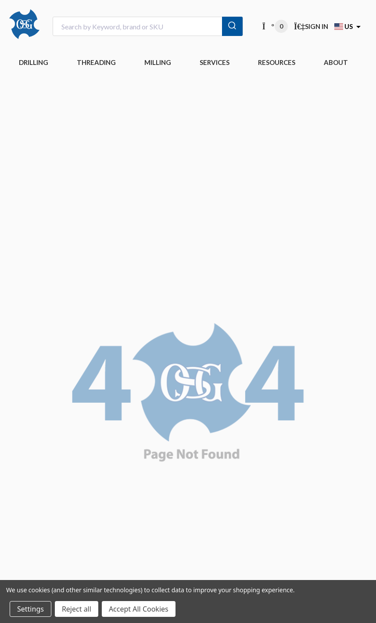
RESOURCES (276, 62)
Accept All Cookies (138, 609)
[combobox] (148, 26)
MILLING (157, 62)
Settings (30, 609)
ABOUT (336, 62)
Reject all (76, 609)
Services (214, 62)
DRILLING (33, 62)
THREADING (96, 62)
